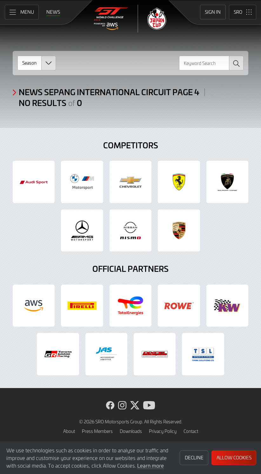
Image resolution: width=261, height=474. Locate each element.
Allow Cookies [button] (234, 458)
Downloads (131, 431)
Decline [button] (194, 458)
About (69, 431)
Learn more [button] (150, 465)
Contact (191, 431)
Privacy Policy (163, 431)
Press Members (97, 431)
